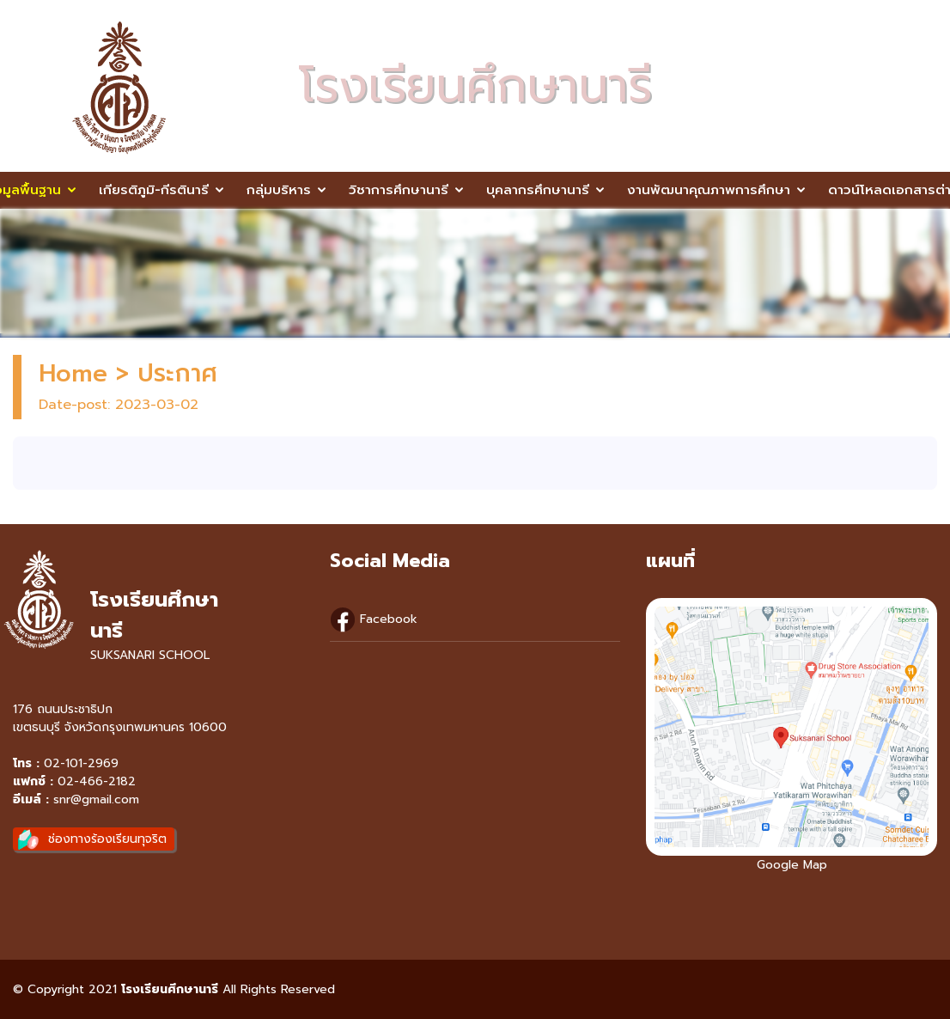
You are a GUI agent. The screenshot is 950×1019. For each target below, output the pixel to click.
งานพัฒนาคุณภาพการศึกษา (708, 189)
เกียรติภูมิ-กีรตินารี (154, 189)
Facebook (373, 619)
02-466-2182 (97, 781)
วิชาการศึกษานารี (398, 189)
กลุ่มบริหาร (279, 189)
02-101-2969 (81, 763)
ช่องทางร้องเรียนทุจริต (107, 839)
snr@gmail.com (96, 799)
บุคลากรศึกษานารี (537, 189)
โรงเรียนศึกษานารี (169, 989)
